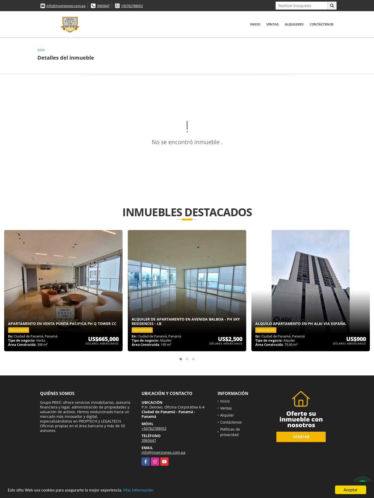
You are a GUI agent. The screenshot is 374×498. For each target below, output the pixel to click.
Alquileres (294, 24)
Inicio (255, 24)
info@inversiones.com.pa (65, 5)
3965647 (103, 5)
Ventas (272, 24)
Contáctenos (321, 24)
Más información (138, 490)
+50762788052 (132, 5)
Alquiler (227, 415)
